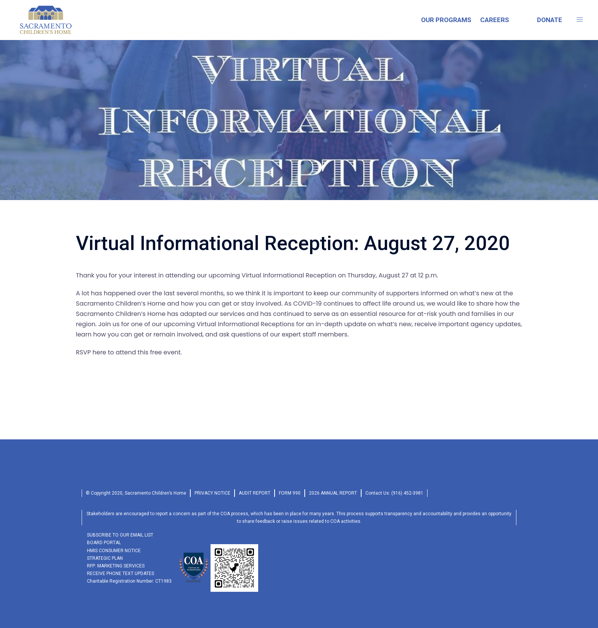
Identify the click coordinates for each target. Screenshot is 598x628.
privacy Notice (212, 493)
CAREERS (494, 20)
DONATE (549, 20)
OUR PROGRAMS (446, 20)
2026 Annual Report (333, 493)
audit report (254, 493)
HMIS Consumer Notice (114, 550)
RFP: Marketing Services (116, 566)
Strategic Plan (105, 558)
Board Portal (104, 542)
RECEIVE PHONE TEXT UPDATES (120, 573)
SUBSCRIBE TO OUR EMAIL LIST (120, 535)
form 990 (290, 493)
